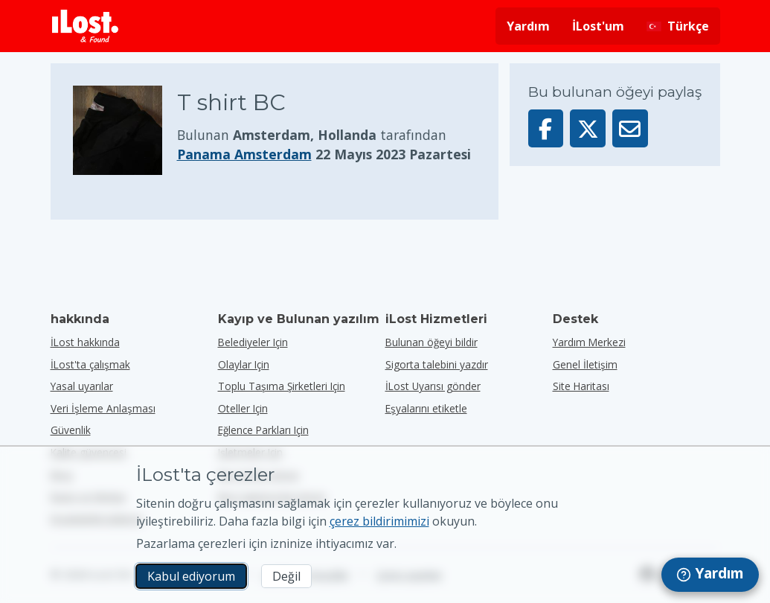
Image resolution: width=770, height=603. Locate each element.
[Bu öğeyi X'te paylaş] (588, 128)
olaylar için (243, 364)
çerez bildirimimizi (379, 521)
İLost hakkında (85, 342)
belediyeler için (253, 342)
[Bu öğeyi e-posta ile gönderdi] (630, 128)
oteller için (243, 408)
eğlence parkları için (263, 430)
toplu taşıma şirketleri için (281, 386)
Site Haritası (581, 386)
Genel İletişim (585, 364)
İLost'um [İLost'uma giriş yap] (598, 26)
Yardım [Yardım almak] (528, 26)
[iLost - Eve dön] (86, 26)
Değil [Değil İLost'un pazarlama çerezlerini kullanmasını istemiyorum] (286, 576)
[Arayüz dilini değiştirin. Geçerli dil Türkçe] (677, 26)
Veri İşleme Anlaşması (103, 408)
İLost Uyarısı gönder (433, 386)
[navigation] (710, 575)
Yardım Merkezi (589, 342)
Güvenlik (71, 430)
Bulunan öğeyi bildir (431, 342)
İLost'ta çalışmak (90, 364)
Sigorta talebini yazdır (436, 364)
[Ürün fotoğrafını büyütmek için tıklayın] (125, 130)
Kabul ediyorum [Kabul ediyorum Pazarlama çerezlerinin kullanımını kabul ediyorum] (191, 576)
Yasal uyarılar (82, 386)
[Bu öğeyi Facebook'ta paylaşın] (546, 128)
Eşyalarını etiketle (426, 408)
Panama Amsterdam (244, 154)
